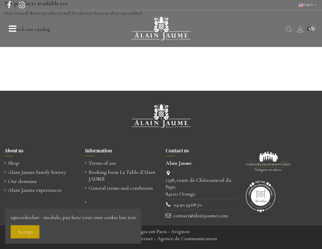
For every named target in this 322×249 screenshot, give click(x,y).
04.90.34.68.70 (187, 204)
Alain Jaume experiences (34, 190)
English (308, 4)
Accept (25, 231)
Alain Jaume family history (37, 172)
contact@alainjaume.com (200, 215)
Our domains (22, 181)
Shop (13, 163)
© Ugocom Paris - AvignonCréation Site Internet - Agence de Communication (161, 234)
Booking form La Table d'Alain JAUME (122, 175)
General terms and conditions (121, 188)
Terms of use (102, 163)
